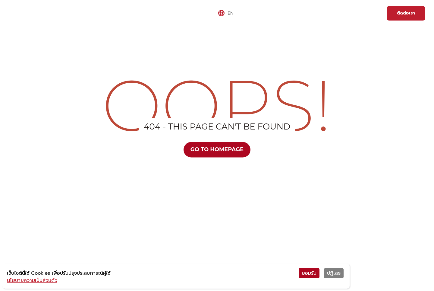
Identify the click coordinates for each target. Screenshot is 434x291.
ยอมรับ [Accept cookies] (309, 273)
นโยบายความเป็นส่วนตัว (32, 280)
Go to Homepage (217, 149)
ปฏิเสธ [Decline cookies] (334, 273)
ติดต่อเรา (406, 13)
